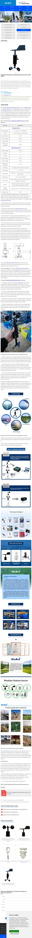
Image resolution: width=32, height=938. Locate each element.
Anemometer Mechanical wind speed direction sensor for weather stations (8, 884)
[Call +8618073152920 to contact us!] (24, 3)
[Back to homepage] (8, 3)
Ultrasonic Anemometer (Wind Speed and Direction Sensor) (23, 862)
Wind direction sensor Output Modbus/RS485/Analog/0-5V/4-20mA (23, 839)
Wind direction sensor (16, 147)
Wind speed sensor (16, 128)
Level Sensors (23, 27)
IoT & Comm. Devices (23, 35)
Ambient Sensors (8, 35)
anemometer (16, 270)
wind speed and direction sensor (12, 107)
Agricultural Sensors (23, 24)
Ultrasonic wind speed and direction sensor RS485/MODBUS (13, 800)
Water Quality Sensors (8, 27)
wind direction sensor (7, 109)
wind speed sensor (27, 107)
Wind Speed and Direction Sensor (12, 262)
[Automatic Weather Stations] (16, 16)
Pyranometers (8, 32)
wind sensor (7, 211)
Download (12, 9)
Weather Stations (8, 24)
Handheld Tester (8, 37)
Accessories (24, 37)
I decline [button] (16, 931)
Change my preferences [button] (14, 933)
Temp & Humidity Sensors (23, 32)
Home (4, 936)
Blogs (20, 9)
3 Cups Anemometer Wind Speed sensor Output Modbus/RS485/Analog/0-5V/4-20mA (8, 840)
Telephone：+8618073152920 (6, 927)
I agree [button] (11, 931)
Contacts (27, 9)
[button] (15, 21)
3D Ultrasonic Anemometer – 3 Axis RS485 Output (8, 862)
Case (4, 9)
